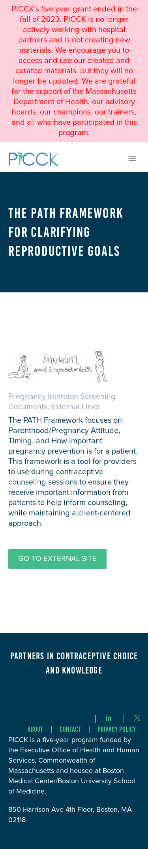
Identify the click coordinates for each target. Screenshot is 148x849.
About (35, 729)
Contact (70, 729)
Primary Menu (132, 158)
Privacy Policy (116, 729)
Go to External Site (57, 559)
